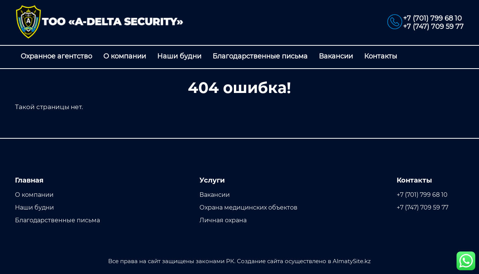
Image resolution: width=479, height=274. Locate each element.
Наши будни (179, 56)
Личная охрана (223, 220)
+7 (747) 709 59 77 (433, 26)
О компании (124, 56)
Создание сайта (260, 261)
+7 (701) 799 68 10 (432, 18)
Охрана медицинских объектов (248, 207)
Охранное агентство (56, 56)
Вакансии (336, 56)
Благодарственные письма (260, 56)
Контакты (380, 56)
